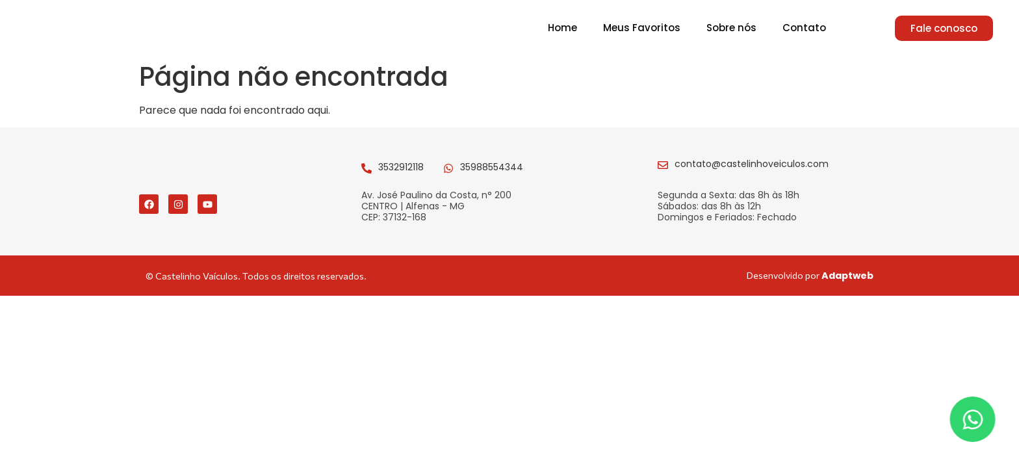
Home (562, 31)
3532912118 (401, 173)
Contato (804, 31)
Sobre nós (731, 31)
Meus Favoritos (641, 31)
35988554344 (491, 173)
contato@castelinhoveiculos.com (752, 170)
